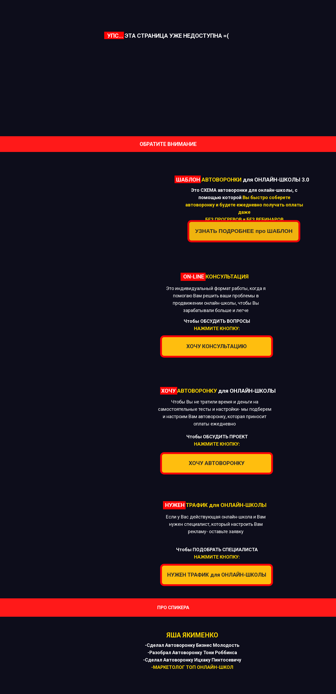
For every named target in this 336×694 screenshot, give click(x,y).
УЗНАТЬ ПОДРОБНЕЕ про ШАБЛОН (244, 231)
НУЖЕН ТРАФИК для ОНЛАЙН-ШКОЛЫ (216, 575)
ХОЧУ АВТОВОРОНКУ (216, 463)
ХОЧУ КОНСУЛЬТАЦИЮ (216, 346)
